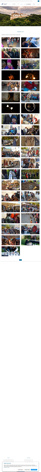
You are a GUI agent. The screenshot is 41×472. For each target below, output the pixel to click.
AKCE (18, 4)
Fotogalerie (29, 4)
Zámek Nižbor (20, 15)
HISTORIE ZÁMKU (34, 4)
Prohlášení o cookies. (6, 467)
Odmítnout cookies (27, 469)
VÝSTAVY (22, 4)
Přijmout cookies (34, 469)
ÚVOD (9, 4)
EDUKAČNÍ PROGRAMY (13, 4)
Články (25, 4)
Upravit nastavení (21, 469)
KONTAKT (38, 4)
